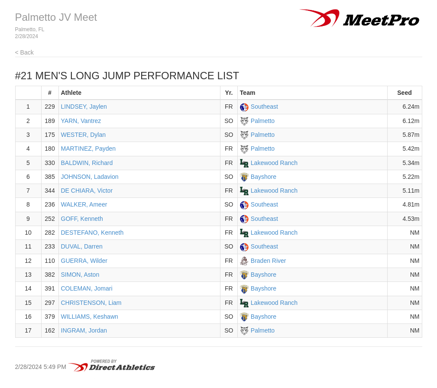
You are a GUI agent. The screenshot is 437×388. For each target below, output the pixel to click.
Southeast (264, 106)
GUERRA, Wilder (84, 260)
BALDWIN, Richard (87, 162)
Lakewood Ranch (274, 162)
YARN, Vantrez (81, 120)
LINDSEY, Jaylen (84, 106)
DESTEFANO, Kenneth (92, 232)
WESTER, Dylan (83, 134)
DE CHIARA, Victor (87, 190)
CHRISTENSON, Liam (91, 302)
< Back (24, 52)
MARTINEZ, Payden (88, 148)
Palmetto (263, 120)
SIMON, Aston (80, 274)
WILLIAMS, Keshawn (89, 316)
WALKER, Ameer (84, 204)
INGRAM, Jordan (84, 330)
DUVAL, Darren (82, 246)
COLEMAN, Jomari (87, 288)
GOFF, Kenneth (82, 218)
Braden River (268, 260)
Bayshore (263, 176)
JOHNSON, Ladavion (90, 176)
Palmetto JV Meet (56, 17)
